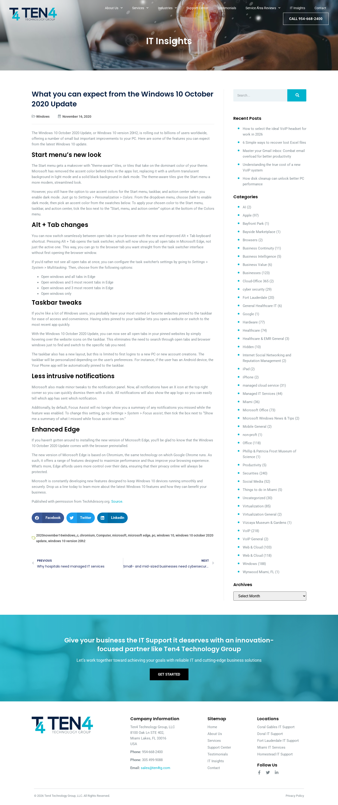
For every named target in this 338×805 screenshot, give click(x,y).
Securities (250, 473)
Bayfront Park (253, 224)
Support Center (197, 8)
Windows (43, 116)
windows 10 (165, 535)
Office (247, 443)
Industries (167, 8)
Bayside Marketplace (259, 232)
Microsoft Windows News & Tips (268, 418)
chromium (87, 535)
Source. (117, 501)
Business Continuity (258, 248)
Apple (247, 215)
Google (248, 314)
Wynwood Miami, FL (258, 572)
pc (153, 535)
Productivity (252, 465)
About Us (114, 8)
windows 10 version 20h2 (66, 541)
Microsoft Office (255, 410)
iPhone (248, 377)
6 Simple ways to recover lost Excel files (274, 142)
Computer (103, 535)
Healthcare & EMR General (263, 339)
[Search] (296, 95)
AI (244, 207)
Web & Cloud (253, 547)
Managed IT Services (259, 394)
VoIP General (253, 539)
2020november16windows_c (57, 535)
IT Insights (297, 8)
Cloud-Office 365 (256, 281)
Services (140, 8)
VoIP (246, 531)
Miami (248, 402)
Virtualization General (260, 514)
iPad (246, 369)
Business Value (255, 265)
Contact (320, 8)
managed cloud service (261, 385)
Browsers (250, 240)
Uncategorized (254, 498)
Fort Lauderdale (255, 298)
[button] (48, 518)
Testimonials (227, 8)
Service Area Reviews (263, 8)
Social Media (253, 481)
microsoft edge (139, 535)
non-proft (250, 435)
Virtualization (253, 506)
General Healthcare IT (260, 306)
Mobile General (254, 426)
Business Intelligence (259, 256)
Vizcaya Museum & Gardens (264, 523)
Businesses (252, 273)
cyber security (254, 289)
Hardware (250, 322)
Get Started (169, 676)
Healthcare (251, 330)
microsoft (119, 535)
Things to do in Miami (260, 490)
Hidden (248, 347)
